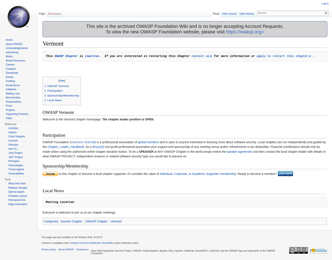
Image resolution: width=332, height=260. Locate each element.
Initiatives (11, 89)
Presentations (13, 101)
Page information (18, 204)
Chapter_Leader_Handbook (65, 146)
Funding (10, 81)
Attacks (12, 132)
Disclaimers (82, 249)
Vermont (116, 221)
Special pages (16, 191)
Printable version (17, 196)
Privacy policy (49, 249)
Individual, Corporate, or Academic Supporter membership (198, 174)
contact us (200, 56)
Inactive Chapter (71, 221)
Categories (51, 221)
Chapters (11, 68)
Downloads (12, 72)
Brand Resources (15, 60)
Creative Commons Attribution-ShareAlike (91, 243)
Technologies (15, 165)
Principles (13, 161)
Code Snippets (16, 136)
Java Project (15, 152)
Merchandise (13, 97)
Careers (10, 64)
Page (42, 13)
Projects (10, 110)
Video (9, 118)
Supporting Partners (17, 114)
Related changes (17, 187)
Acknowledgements (17, 48)
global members (148, 142)
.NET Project (15, 157)
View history (246, 13)
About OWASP (14, 44)
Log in (325, 3)
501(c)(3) (98, 146)
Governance (12, 85)
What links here (17, 183)
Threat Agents (16, 169)
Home (9, 39)
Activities (13, 128)
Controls (13, 140)
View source (229, 13)
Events (10, 77)
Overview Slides (81, 142)
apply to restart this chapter (282, 56)
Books (9, 56)
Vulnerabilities (16, 173)
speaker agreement (239, 151)
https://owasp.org (243, 31)
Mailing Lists (13, 93)
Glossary (13, 144)
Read (216, 13)
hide (61, 80)
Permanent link (16, 200)
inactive (92, 56)
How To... (13, 148)
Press (9, 105)
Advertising (12, 52)
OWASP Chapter (66, 56)
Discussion (54, 13)
